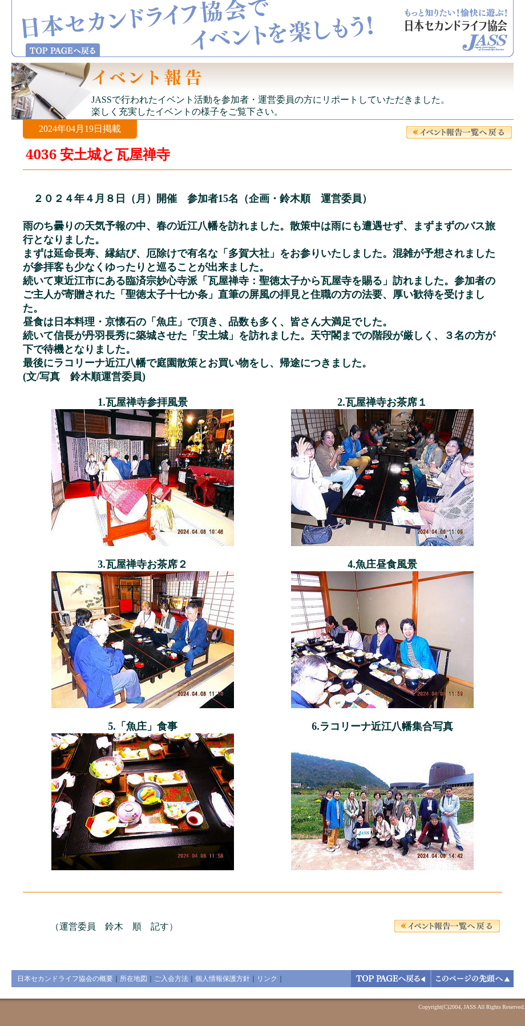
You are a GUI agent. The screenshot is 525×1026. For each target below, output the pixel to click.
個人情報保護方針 (222, 979)
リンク (267, 979)
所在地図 (133, 979)
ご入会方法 (171, 979)
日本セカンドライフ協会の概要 (65, 979)
